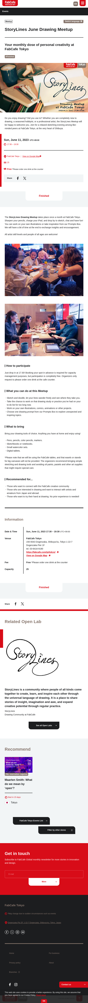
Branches (14, 972)
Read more (41, 995)
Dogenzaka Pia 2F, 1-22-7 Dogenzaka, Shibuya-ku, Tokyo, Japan (34, 923)
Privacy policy (14, 963)
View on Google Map (30, 158)
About (51, 963)
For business (54, 953)
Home (11, 953)
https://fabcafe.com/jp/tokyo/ (41, 554)
